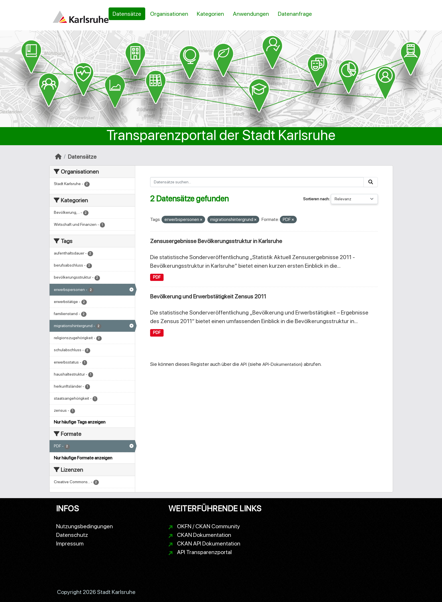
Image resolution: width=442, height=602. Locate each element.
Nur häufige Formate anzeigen (83, 458)
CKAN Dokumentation (204, 534)
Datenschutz (72, 534)
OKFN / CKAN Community (208, 526)
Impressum (70, 543)
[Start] (58, 156)
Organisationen (169, 13)
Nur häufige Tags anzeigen (79, 422)
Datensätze (127, 13)
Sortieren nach (316, 199)
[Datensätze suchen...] (257, 182)
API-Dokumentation (281, 364)
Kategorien (210, 13)
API (243, 364)
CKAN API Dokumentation (208, 543)
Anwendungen (251, 13)
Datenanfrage (295, 13)
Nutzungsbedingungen (84, 526)
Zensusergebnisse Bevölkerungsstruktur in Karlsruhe (216, 241)
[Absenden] (371, 182)
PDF (157, 277)
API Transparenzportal (204, 552)
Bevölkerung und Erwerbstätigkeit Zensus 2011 (208, 296)
